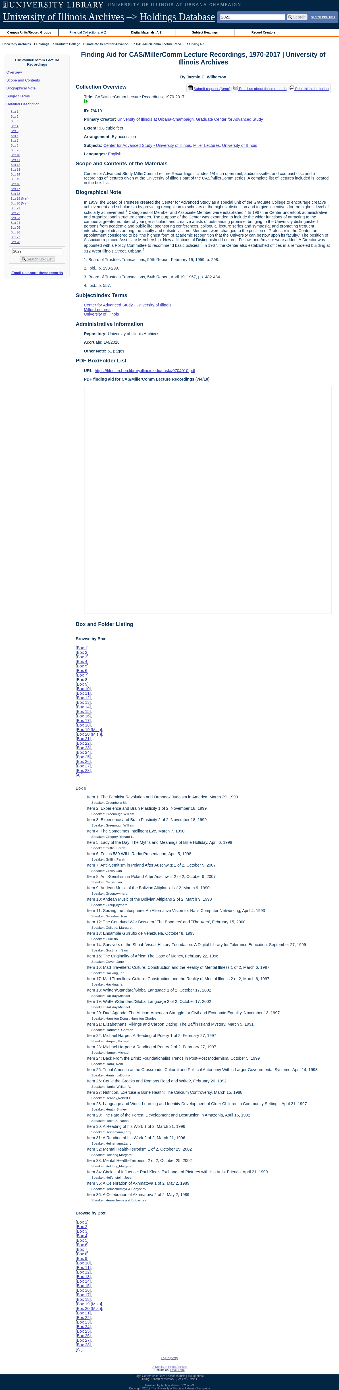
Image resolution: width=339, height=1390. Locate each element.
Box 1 (14, 111)
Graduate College (67, 44)
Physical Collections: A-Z (87, 32)
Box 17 (15, 189)
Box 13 (15, 169)
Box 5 (14, 131)
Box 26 (15, 232)
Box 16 (15, 184)
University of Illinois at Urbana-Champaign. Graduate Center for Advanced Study (190, 119)
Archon (165, 1385)
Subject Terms (18, 96)
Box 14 (15, 174)
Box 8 (14, 145)
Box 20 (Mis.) (20, 203)
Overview (14, 72)
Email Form (177, 1370)
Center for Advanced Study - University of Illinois (147, 145)
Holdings (42, 44)
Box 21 (15, 208)
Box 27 (15, 237)
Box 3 (14, 121)
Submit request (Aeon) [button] (209, 89)
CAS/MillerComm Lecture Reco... (160, 44)
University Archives (16, 44)
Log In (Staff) (169, 1358)
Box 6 (14, 135)
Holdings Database (177, 16)
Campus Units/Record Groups (29, 32)
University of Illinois (239, 145)
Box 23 (15, 218)
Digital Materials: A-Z (146, 32)
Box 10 (15, 155)
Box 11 (15, 160)
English (114, 154)
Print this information (309, 89)
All (79, 775)
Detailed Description (23, 104)
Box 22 (15, 213)
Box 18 (15, 193)
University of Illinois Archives (63, 16)
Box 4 (14, 126)
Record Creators (263, 32)
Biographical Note (21, 88)
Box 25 (15, 227)
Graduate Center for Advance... (108, 44)
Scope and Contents (23, 80)
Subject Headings (205, 32)
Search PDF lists (323, 16)
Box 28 (15, 242)
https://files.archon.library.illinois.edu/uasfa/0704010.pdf (145, 370)
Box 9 (14, 150)
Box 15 (15, 179)
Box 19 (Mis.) (20, 198)
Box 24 (15, 222)
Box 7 (14, 140)
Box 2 (14, 116)
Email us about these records (37, 273)
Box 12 (15, 164)
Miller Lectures (206, 145)
